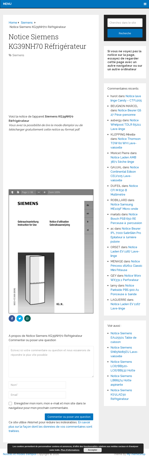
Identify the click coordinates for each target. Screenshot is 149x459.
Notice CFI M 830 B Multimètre (124, 190)
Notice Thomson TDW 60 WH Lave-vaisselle (126, 143)
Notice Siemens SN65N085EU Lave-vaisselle (124, 352)
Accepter (92, 450)
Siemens (18, 55)
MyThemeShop (136, 454)
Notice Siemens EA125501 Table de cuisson (124, 338)
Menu (7, 4)
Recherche (125, 33)
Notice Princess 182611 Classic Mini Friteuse (126, 266)
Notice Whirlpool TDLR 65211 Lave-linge (126, 125)
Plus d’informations (70, 450)
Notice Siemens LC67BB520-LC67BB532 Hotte (123, 366)
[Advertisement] (51, 88)
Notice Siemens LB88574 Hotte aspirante (121, 380)
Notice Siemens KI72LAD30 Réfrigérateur (121, 395)
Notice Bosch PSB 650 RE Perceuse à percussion (126, 219)
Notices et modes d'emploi (19, 454)
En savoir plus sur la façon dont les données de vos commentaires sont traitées (50, 427)
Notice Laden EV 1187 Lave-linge (125, 251)
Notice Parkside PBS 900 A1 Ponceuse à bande (125, 290)
